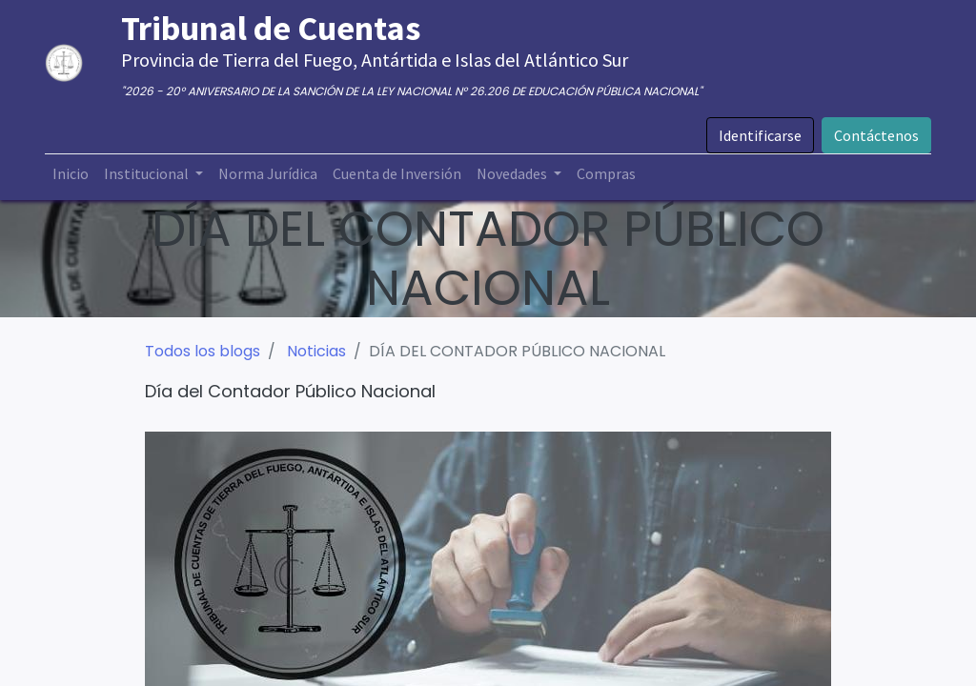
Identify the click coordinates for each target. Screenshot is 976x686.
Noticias (316, 351)
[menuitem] (70, 173)
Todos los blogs (202, 351)
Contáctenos (876, 135)
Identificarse (760, 135)
